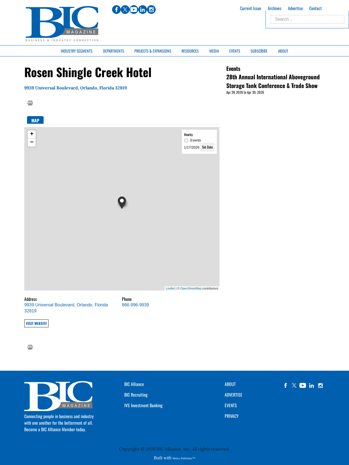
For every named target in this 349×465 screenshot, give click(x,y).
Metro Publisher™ (184, 458)
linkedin (311, 385)
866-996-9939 (135, 305)
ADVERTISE (233, 394)
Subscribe (259, 51)
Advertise (295, 8)
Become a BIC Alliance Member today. (55, 429)
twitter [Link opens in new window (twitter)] (125, 9)
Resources (190, 51)
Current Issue (250, 8)
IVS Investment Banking (143, 405)
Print (30, 103)
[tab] (35, 120)
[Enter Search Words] (307, 19)
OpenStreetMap (191, 288)
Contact (315, 8)
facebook (285, 385)
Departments (113, 51)
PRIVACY (232, 416)
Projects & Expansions (152, 51)
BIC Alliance (134, 384)
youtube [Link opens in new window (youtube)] (134, 9)
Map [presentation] (35, 120)
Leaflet (170, 288)
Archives (274, 8)
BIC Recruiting (136, 394)
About (283, 51)
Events (234, 51)
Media (214, 51)
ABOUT (230, 384)
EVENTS (231, 405)
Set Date (207, 147)
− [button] (32, 142)
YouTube (303, 385)
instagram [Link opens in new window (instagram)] (151, 9)
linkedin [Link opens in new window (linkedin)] (142, 9)
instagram (320, 385)
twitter (294, 385)
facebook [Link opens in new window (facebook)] (116, 9)
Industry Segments (76, 51)
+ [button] (32, 134)
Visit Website (36, 323)
